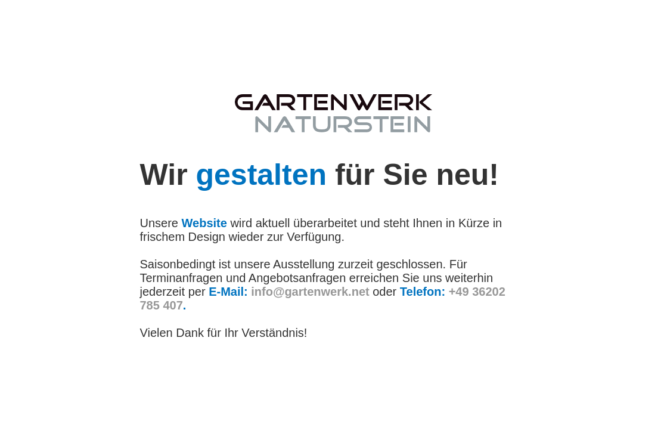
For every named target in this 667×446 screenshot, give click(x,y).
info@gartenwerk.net (310, 291)
